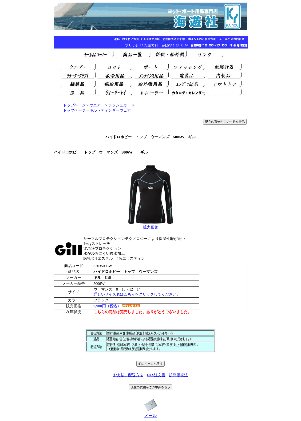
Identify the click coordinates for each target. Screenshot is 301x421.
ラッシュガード (121, 105)
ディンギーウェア (116, 110)
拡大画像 (150, 227)
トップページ (74, 105)
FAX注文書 (156, 375)
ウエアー (96, 105)
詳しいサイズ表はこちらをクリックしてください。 (137, 294)
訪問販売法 (178, 375)
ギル (93, 110)
